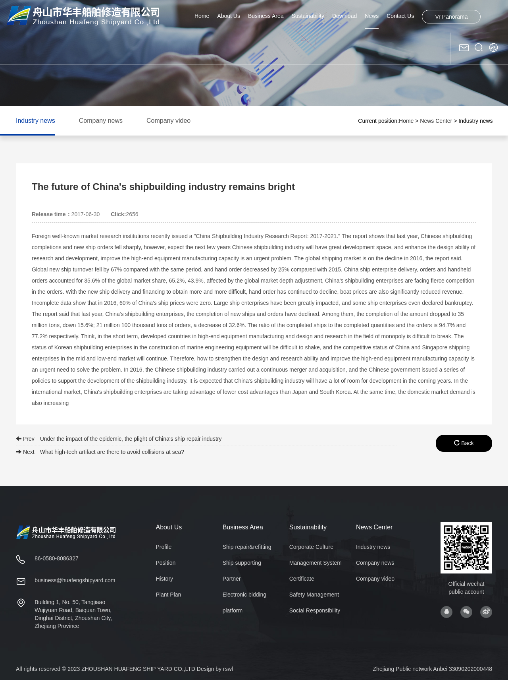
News (372, 16)
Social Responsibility (314, 610)
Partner (232, 578)
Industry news (35, 120)
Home (201, 16)
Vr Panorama (451, 17)
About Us (228, 16)
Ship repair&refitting (247, 547)
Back (463, 443)
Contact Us (400, 16)
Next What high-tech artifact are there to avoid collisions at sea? (100, 452)
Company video (168, 120)
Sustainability (307, 16)
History (164, 578)
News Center (436, 121)
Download (344, 16)
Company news (101, 120)
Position (166, 563)
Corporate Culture (311, 547)
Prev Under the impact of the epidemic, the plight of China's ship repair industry (119, 439)
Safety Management (314, 594)
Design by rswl (215, 669)
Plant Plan (168, 594)
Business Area (266, 16)
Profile (164, 547)
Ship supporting (242, 563)
